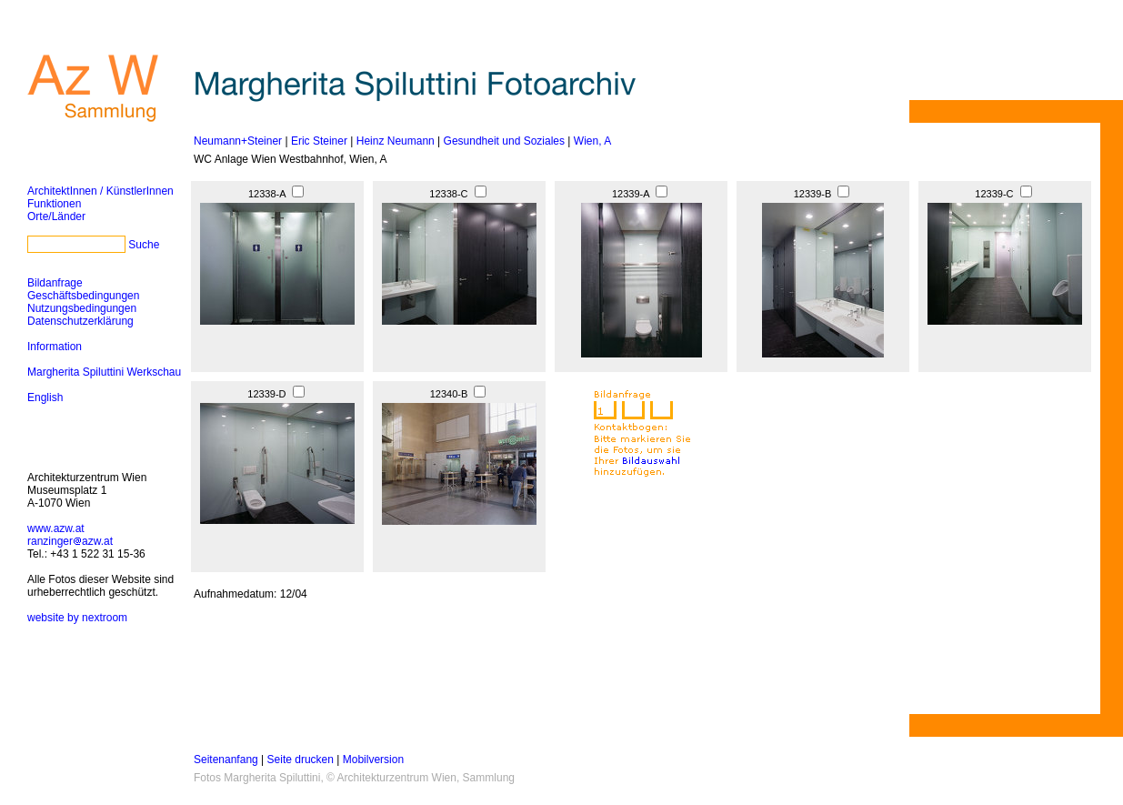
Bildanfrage (55, 283)
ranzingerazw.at (70, 541)
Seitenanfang (226, 759)
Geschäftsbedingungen (83, 295)
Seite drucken (300, 759)
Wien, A (592, 141)
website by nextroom (77, 617)
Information (54, 346)
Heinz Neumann (395, 141)
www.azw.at (56, 528)
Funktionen (54, 203)
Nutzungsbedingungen (81, 308)
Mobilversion (373, 759)
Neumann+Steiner (238, 141)
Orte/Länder (56, 216)
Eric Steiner (319, 141)
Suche (143, 244)
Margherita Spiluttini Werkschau (104, 372)
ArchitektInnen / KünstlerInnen (100, 191)
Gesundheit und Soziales (504, 141)
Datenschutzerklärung (80, 321)
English (45, 397)
